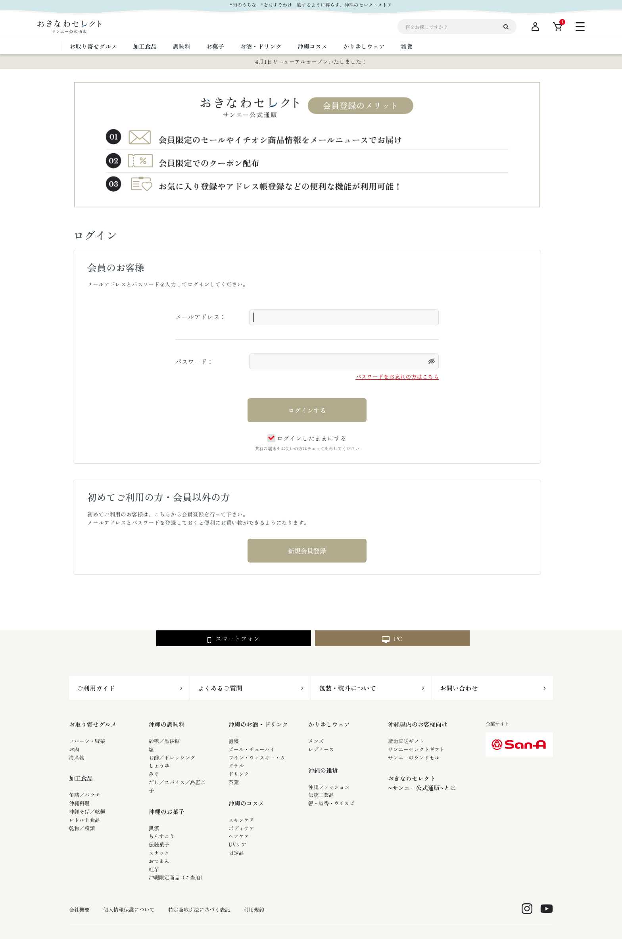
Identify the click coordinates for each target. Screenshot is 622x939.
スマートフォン (233, 639)
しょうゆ (159, 765)
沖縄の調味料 (166, 724)
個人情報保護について (129, 909)
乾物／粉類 (82, 828)
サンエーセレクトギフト (416, 749)
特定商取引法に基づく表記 (199, 909)
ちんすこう (162, 836)
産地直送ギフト (406, 741)
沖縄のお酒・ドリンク (258, 724)
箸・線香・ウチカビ (331, 803)
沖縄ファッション (328, 787)
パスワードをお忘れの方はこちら (397, 376)
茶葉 (233, 782)
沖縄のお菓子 (166, 811)
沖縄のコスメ (246, 803)
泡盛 (233, 741)
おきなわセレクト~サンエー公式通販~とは (422, 783)
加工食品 (81, 778)
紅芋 (154, 869)
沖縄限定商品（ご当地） (177, 877)
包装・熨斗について (347, 688)
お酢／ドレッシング (172, 757)
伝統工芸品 (321, 795)
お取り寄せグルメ (93, 724)
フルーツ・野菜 (87, 741)
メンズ (316, 741)
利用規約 (254, 909)
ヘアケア (238, 836)
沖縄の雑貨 (323, 770)
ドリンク (238, 774)
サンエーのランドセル (414, 757)
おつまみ (159, 861)
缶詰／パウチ (84, 795)
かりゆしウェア (329, 724)
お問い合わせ (459, 688)
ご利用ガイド (96, 688)
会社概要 (79, 909)
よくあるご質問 (220, 688)
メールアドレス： (200, 316)
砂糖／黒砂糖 (164, 741)
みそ (154, 774)
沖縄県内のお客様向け (417, 724)
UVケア (237, 844)
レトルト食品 (84, 820)
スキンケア (241, 820)
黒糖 (154, 828)
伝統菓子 (159, 844)
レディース (321, 749)
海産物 (76, 757)
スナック (159, 852)
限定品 (236, 852)
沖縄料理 (79, 803)
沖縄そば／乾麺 (87, 811)
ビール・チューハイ (251, 749)
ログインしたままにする (306, 438)
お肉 (74, 749)
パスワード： (194, 361)
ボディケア (241, 828)
